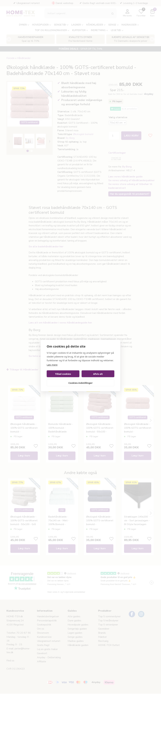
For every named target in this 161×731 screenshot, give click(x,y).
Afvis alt (98, 373)
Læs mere (52, 364)
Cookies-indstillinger (80, 382)
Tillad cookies (63, 373)
